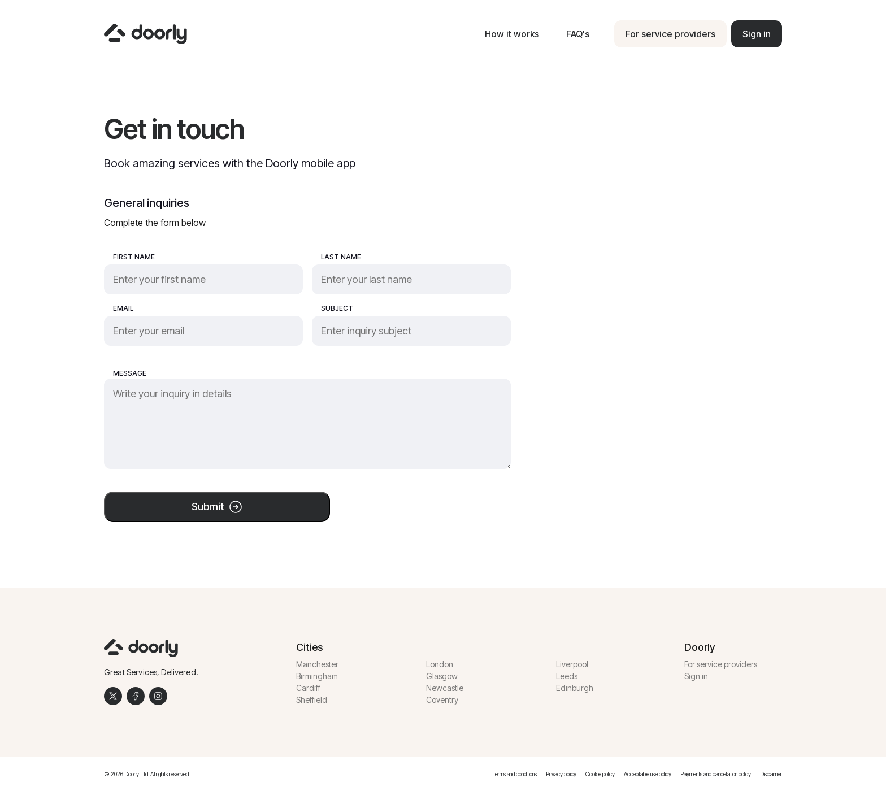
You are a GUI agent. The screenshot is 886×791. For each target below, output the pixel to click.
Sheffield (311, 700)
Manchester (317, 664)
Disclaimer (771, 774)
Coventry (442, 700)
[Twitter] (113, 696)
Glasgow (442, 676)
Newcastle (444, 688)
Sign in (696, 676)
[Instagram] (158, 696)
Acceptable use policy (647, 774)
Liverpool (572, 664)
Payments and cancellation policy (715, 774)
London (439, 664)
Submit (217, 507)
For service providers (720, 664)
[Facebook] (136, 696)
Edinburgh (574, 688)
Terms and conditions (515, 774)
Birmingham (317, 676)
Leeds (566, 676)
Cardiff (308, 688)
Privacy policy (561, 774)
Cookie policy (600, 774)
